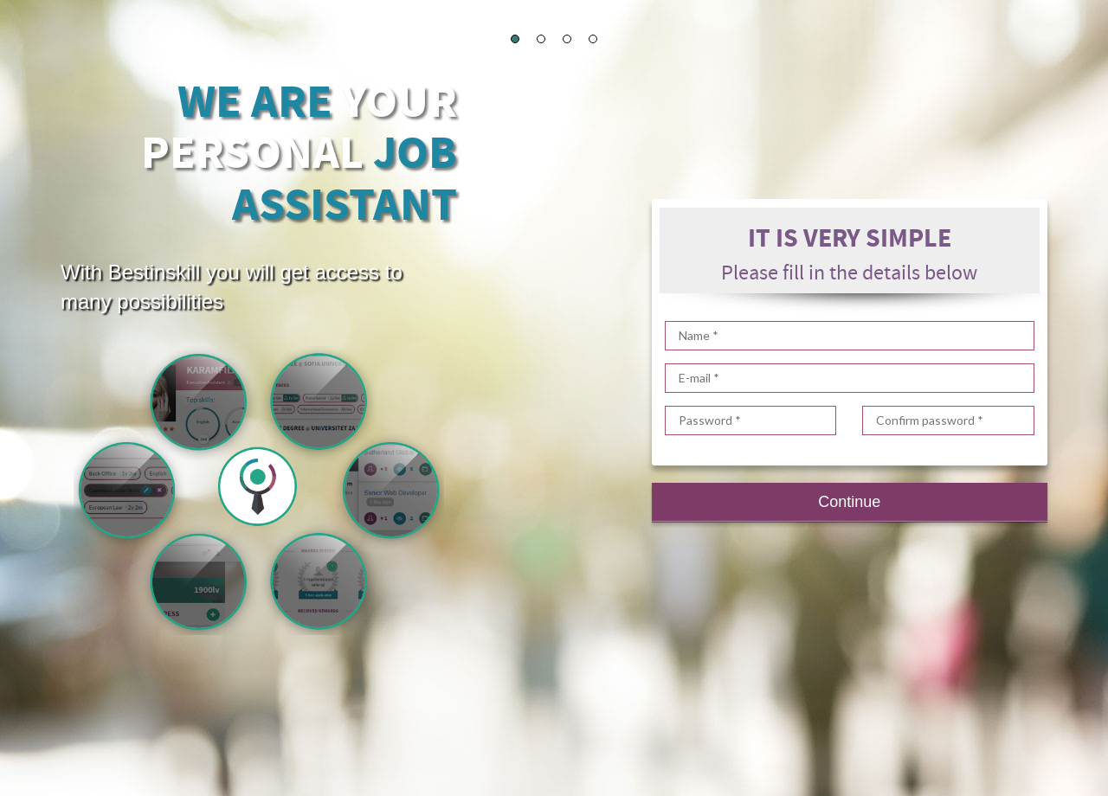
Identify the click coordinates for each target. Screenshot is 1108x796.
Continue (849, 501)
